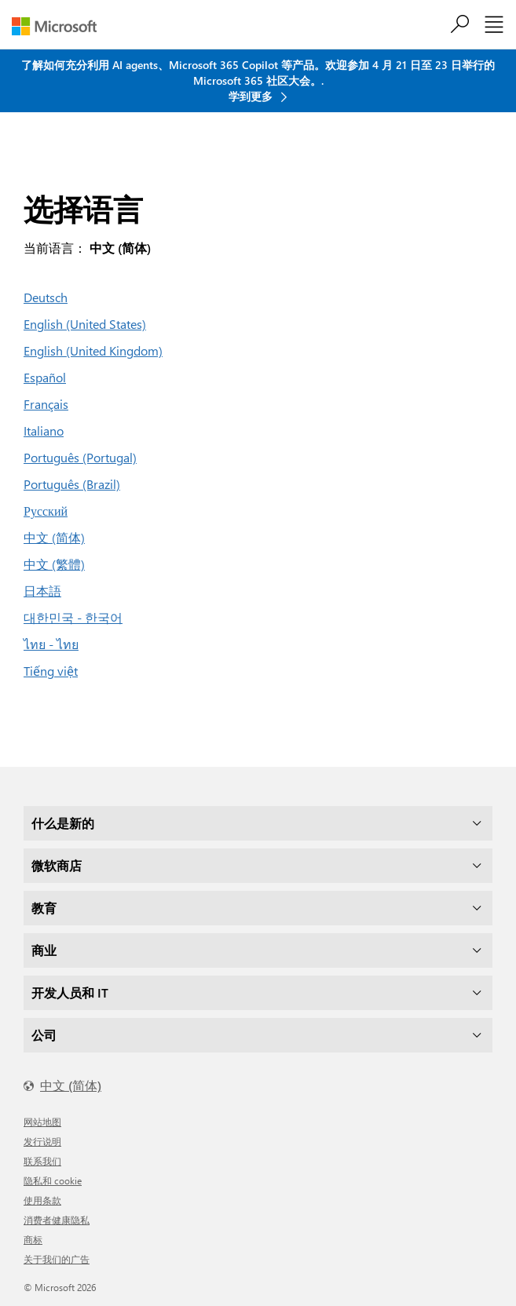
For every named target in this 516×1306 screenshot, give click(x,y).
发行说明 (42, 1141)
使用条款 (42, 1200)
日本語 (42, 590)
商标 (33, 1239)
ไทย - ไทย (51, 644)
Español (45, 377)
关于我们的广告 (57, 1259)
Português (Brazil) (72, 484)
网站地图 (42, 1121)
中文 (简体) (54, 537)
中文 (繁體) (54, 564)
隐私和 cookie (53, 1180)
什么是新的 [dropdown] (62, 823)
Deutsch (46, 297)
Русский (46, 510)
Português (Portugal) (80, 457)
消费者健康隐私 (57, 1219)
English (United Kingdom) (93, 350)
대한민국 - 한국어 (73, 617)
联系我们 (42, 1161)
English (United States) (85, 324)
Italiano (44, 430)
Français (46, 404)
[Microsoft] (60, 26)
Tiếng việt (51, 670)
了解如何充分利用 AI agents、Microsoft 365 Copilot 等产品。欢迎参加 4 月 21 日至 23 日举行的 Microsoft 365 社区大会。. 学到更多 (258, 80)
